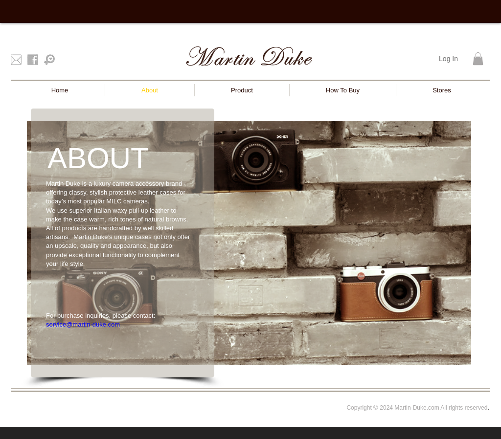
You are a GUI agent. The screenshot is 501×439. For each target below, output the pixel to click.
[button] (478, 58)
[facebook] (32, 59)
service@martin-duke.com (83, 324)
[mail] (16, 59)
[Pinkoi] (49, 59)
